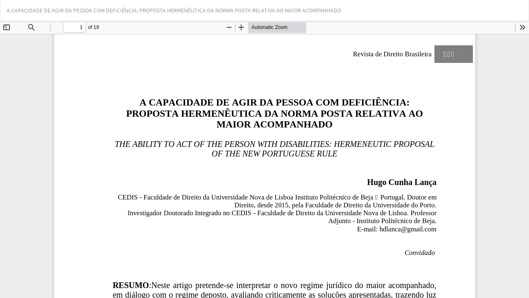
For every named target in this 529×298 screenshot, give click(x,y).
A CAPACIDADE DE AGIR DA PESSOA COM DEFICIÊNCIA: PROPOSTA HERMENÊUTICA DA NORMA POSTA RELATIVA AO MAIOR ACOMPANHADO (174, 10)
